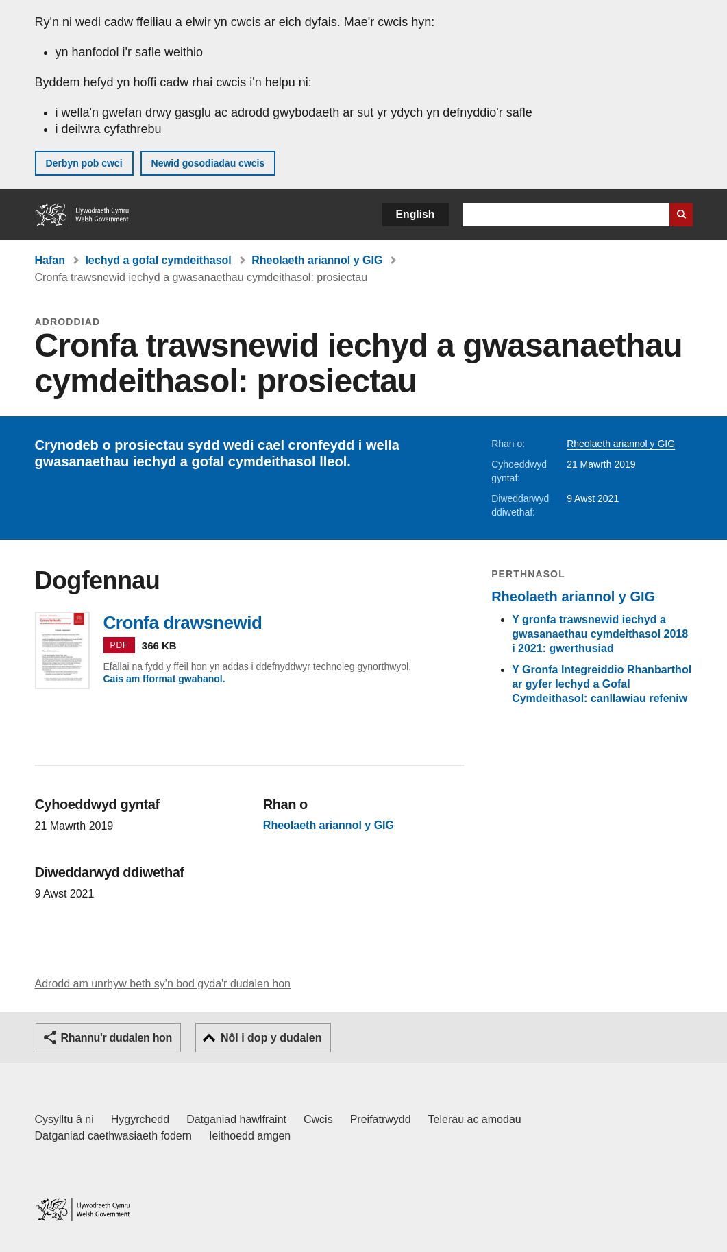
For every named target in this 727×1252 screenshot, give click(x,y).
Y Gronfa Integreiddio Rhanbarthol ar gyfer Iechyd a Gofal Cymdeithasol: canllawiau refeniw (601, 684)
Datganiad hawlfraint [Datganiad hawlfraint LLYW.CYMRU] (236, 1119)
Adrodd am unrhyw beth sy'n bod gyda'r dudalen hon (163, 983)
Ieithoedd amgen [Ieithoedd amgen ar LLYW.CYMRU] (250, 1136)
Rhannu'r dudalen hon (116, 1038)
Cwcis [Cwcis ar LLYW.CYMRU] (318, 1119)
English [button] (415, 214)
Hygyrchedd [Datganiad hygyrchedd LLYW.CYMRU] (140, 1119)
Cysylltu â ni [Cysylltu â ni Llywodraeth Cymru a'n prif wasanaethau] (64, 1119)
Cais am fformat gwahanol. (164, 678)
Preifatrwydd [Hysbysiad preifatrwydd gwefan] (380, 1119)
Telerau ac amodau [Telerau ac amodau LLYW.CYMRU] (474, 1119)
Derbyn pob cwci (84, 163)
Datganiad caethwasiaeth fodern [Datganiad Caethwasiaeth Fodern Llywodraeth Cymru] (114, 1136)
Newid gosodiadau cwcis (208, 163)
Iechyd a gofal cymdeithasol (158, 260)
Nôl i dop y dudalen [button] (271, 1038)
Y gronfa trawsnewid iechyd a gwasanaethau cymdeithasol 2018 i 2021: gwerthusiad (600, 634)
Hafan (50, 260)
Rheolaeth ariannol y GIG (316, 260)
